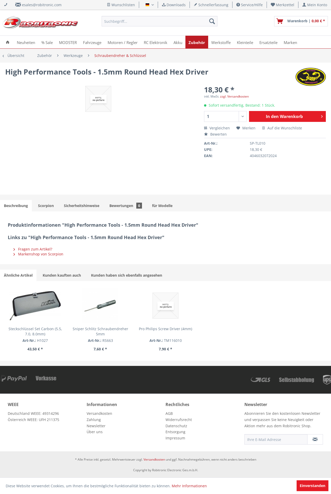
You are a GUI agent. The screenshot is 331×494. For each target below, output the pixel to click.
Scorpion (46, 205)
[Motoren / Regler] (122, 42)
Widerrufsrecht (179, 419)
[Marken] (290, 42)
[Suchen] (212, 21)
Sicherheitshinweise (81, 205)
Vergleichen (217, 128)
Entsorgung (175, 431)
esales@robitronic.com (42, 4)
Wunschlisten (121, 4)
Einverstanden (312, 485)
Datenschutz (176, 425)
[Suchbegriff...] (159, 21)
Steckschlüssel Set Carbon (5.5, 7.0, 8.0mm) (35, 331)
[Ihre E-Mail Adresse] (275, 439)
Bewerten (215, 134)
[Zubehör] (196, 42)
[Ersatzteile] (268, 42)
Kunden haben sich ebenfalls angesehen (126, 275)
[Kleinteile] (245, 42)
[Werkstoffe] (221, 42)
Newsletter (96, 425)
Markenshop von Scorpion (38, 254)
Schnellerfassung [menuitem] (211, 4)
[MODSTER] (68, 42)
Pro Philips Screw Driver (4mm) (165, 328)
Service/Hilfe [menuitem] (249, 4)
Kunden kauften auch (62, 275)
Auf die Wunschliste (282, 128)
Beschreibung (16, 205)
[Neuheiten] (26, 42)
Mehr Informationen (189, 485)
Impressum (175, 438)
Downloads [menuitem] (174, 4)
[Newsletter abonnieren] (315, 439)
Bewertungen (125, 206)
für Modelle (162, 205)
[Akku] (177, 42)
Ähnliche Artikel (18, 275)
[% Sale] (47, 42)
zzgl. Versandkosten (234, 96)
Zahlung (94, 419)
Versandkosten (99, 413)
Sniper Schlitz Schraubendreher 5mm (100, 331)
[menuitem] (282, 5)
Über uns (95, 431)
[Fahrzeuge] (92, 42)
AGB (169, 413)
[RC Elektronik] (155, 42)
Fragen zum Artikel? (32, 249)
